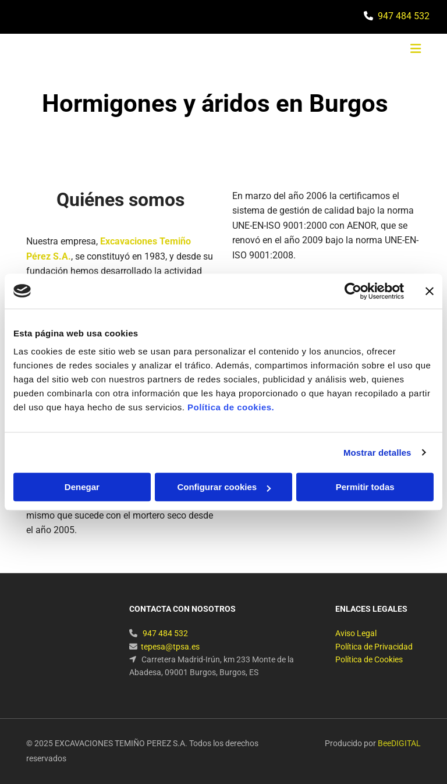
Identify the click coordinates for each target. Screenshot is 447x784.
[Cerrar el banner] (429, 291)
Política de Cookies (369, 659)
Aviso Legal (356, 633)
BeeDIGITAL (399, 743)
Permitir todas (365, 487)
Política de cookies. (230, 407)
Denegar (82, 487)
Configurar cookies (224, 487)
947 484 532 (404, 16)
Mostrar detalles (377, 452)
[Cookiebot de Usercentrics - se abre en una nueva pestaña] (353, 291)
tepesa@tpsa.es (170, 646)
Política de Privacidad (374, 646)
